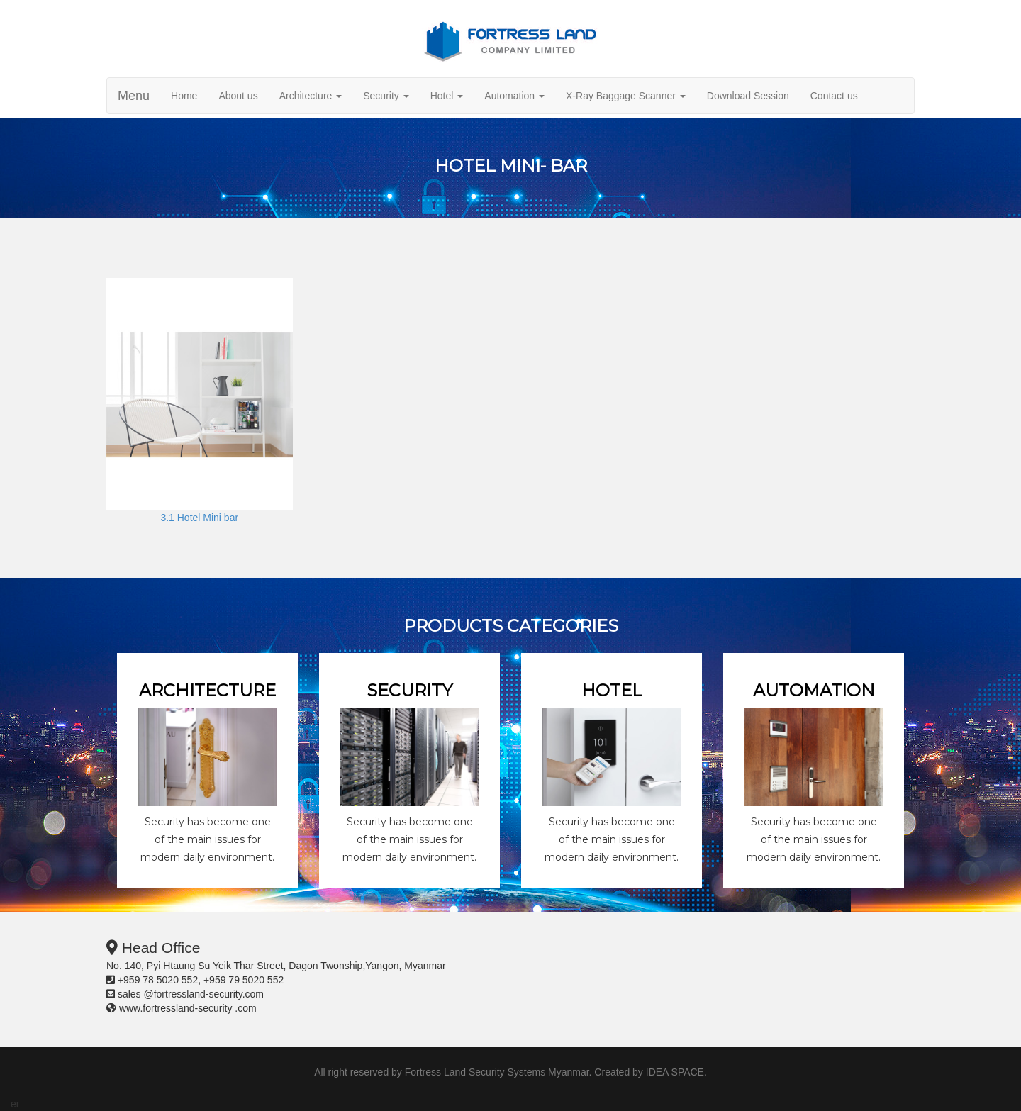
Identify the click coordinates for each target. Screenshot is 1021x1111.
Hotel (447, 95)
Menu (134, 96)
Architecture (310, 95)
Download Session (748, 95)
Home (184, 95)
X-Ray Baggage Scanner (626, 95)
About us (237, 95)
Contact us (834, 95)
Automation (514, 95)
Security (385, 95)
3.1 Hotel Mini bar (199, 517)
